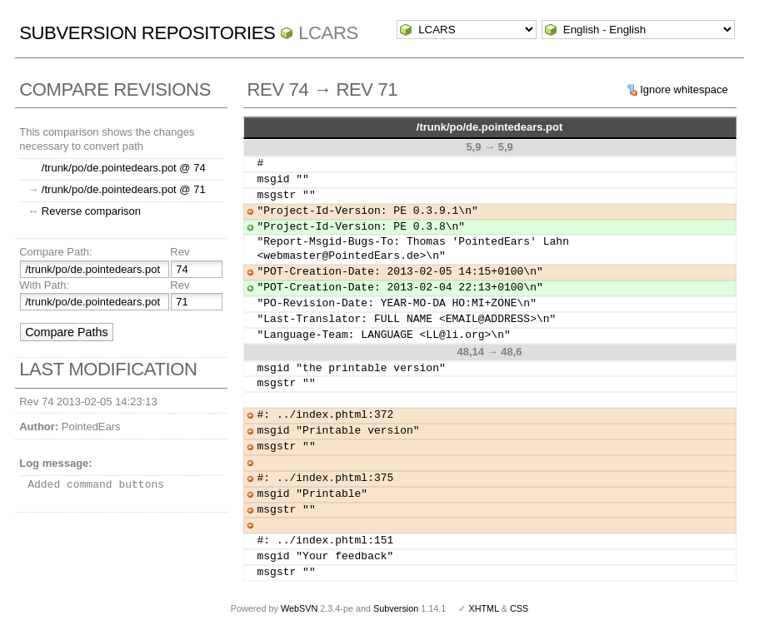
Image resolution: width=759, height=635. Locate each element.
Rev (179, 252)
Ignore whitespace (684, 89)
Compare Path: (55, 252)
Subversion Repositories (147, 32)
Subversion (395, 608)
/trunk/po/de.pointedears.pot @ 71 (124, 189)
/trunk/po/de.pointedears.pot (490, 127)
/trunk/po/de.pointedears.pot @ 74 (124, 167)
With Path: (44, 285)
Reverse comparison (91, 211)
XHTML (483, 608)
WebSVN (299, 608)
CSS (519, 608)
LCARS (328, 32)
